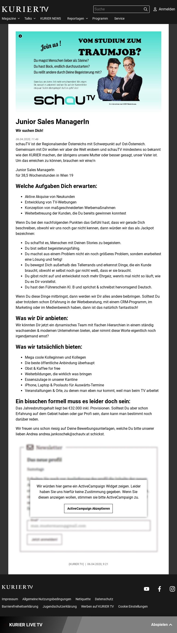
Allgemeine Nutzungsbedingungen (46, 599)
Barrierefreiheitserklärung (20, 606)
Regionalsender (54, 144)
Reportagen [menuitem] (75, 18)
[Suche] (118, 9)
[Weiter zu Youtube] (146, 589)
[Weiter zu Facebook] (159, 589)
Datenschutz (104, 599)
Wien (64, 175)
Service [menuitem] (119, 18)
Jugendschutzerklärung (60, 606)
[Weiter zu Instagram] (172, 589)
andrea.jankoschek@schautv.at (64, 434)
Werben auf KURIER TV (97, 606)
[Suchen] (145, 9)
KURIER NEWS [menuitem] (50, 18)
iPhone (30, 385)
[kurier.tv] (17, 587)
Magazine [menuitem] (9, 18)
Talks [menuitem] (28, 18)
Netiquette (83, 599)
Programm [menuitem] (100, 18)
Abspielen (161, 624)
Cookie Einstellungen (133, 606)
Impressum (10, 599)
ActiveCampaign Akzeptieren (88, 508)
